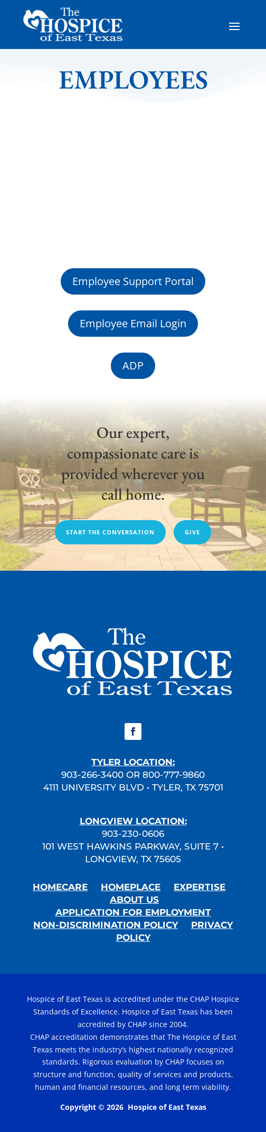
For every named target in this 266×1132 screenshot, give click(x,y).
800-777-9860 (173, 774)
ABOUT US (134, 899)
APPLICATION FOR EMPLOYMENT (133, 912)
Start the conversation (110, 532)
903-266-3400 (92, 774)
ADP (133, 365)
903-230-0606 (133, 833)
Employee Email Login (133, 323)
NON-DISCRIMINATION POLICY (105, 925)
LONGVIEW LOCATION (132, 821)
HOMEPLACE (130, 887)
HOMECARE (60, 887)
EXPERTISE (199, 887)
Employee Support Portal (133, 281)
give (192, 532)
